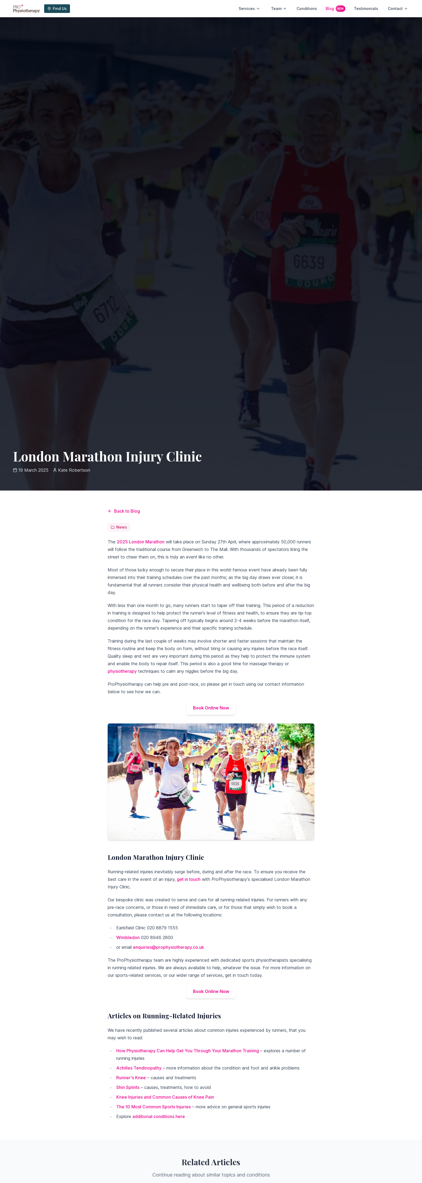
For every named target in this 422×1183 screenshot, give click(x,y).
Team (279, 8)
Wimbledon (128, 937)
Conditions (307, 8)
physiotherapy (122, 671)
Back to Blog (124, 511)
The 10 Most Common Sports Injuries (153, 1106)
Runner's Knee (131, 1077)
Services (249, 8)
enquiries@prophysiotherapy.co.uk (168, 947)
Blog (335, 8)
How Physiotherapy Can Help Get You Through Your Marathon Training (187, 1050)
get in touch (189, 879)
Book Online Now (211, 708)
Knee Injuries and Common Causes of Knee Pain (165, 1097)
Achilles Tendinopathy (138, 1068)
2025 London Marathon (140, 541)
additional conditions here (158, 1116)
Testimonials (366, 8)
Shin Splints (127, 1087)
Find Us (57, 8)
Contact (398, 8)
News (119, 527)
